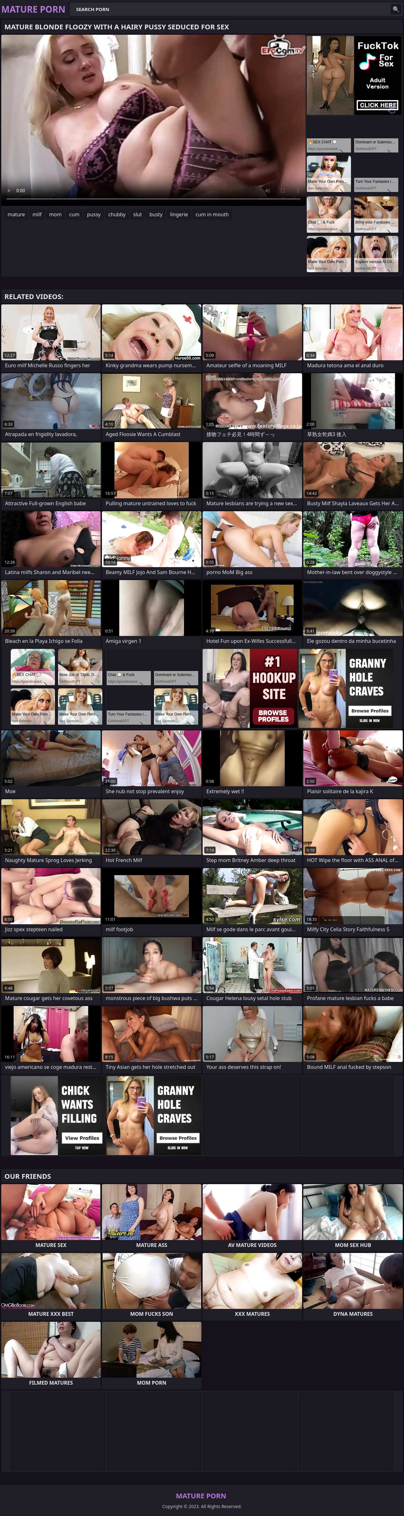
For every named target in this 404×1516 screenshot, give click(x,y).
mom (55, 214)
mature (16, 214)
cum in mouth (212, 214)
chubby (117, 214)
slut (137, 214)
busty (155, 214)
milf (37, 214)
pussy (94, 214)
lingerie (179, 214)
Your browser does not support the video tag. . (153, 120)
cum (74, 214)
